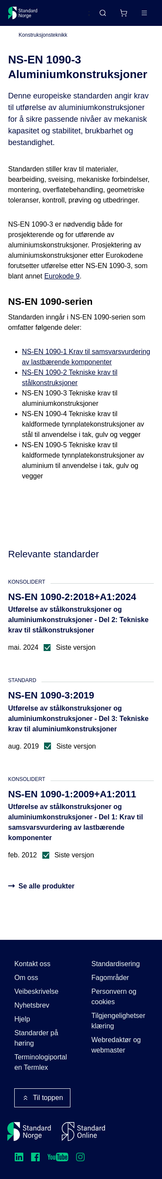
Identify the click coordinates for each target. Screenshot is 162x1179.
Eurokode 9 (61, 276)
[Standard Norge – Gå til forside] (22, 13)
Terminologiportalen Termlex (40, 1062)
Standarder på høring (36, 1038)
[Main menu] (144, 12)
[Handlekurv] (123, 13)
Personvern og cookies (114, 996)
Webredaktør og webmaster (116, 1045)
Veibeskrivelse (36, 991)
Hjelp (22, 1019)
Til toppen (42, 1098)
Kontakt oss (32, 963)
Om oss (26, 977)
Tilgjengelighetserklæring (119, 1021)
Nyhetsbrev (31, 1005)
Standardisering (116, 963)
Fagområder (110, 977)
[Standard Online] (83, 1131)
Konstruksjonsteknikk (43, 35)
